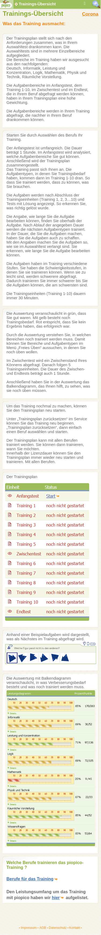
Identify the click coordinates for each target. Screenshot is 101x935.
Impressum (29, 928)
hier (56, 897)
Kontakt (74, 928)
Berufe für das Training (29, 879)
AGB (42, 928)
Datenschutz (58, 928)
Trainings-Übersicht (35, 4)
